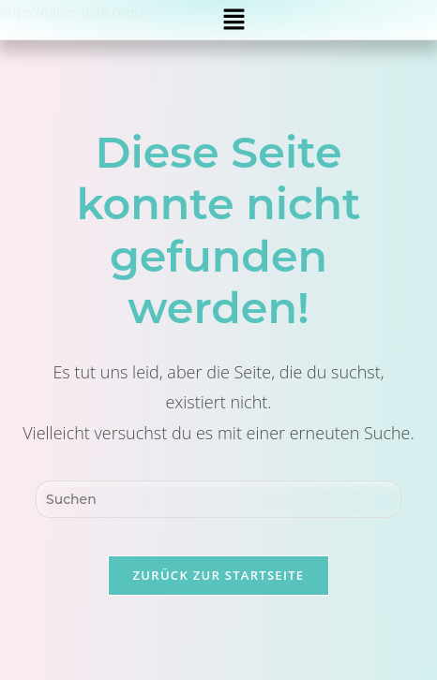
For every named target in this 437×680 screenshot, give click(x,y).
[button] (233, 19)
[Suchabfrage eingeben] (218, 499)
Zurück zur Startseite (219, 575)
